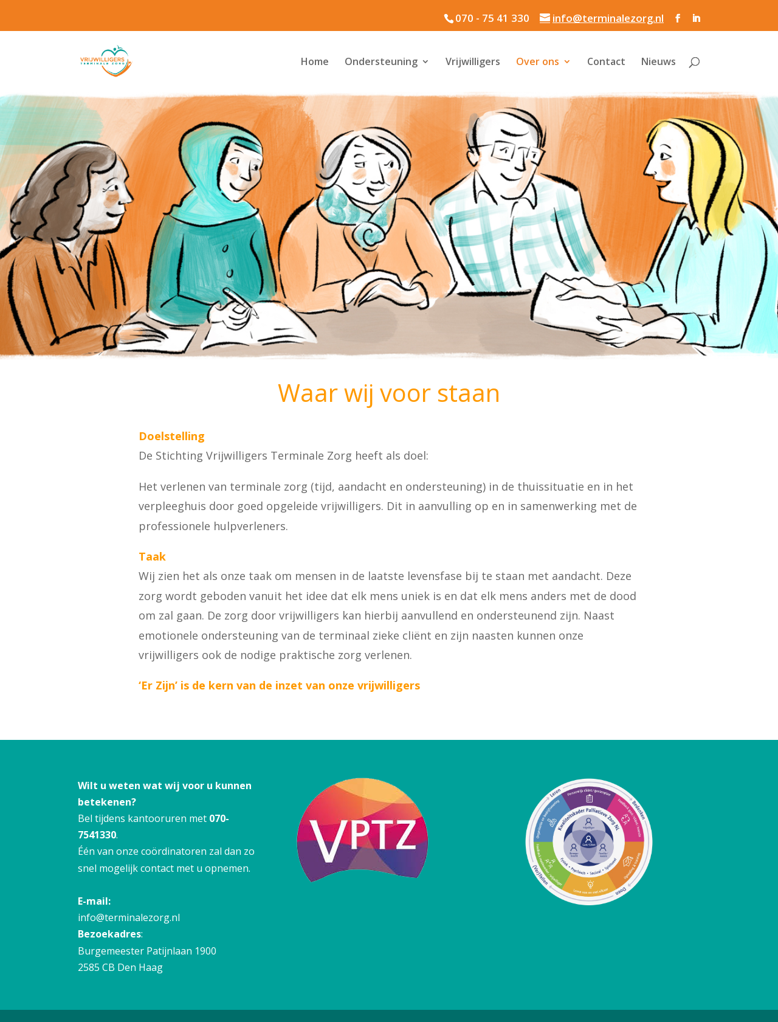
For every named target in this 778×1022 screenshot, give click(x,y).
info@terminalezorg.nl (129, 917)
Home (315, 62)
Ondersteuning (381, 62)
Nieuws (658, 62)
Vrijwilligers (473, 62)
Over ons (537, 62)
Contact (606, 62)
